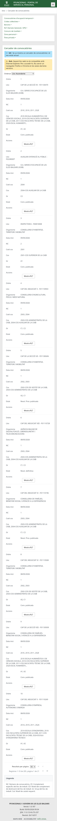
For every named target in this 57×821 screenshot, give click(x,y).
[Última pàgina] (47, 771)
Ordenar (7, 73)
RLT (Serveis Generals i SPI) (15, 28)
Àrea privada (9, 37)
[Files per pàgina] (32, 766)
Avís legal (41, 819)
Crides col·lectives (11, 21)
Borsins (7, 25)
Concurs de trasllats (12, 31)
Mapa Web (17, 819)
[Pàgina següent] (43, 771)
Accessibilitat (30, 819)
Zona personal (10, 34)
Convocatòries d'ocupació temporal (18, 18)
